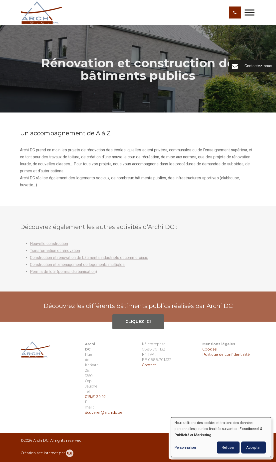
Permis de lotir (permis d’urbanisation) (63, 274)
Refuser (228, 448)
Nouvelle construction (49, 246)
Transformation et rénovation (55, 252)
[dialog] (221, 437)
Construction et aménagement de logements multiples (77, 266)
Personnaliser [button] (185, 448)
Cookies (210, 349)
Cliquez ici (138, 324)
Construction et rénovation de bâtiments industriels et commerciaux (89, 260)
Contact (149, 365)
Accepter (253, 448)
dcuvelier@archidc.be (103, 412)
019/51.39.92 (95, 396)
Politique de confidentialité (226, 354)
